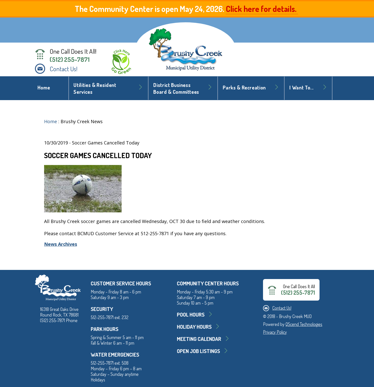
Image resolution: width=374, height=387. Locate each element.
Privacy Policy (275, 332)
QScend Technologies (304, 324)
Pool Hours (190, 314)
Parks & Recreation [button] (244, 87)
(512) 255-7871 (70, 59)
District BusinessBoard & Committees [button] (176, 88)
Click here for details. (262, 9)
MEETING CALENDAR (199, 338)
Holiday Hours (194, 326)
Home (44, 87)
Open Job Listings (198, 350)
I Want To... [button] (301, 87)
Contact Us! (64, 69)
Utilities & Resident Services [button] (94, 88)
